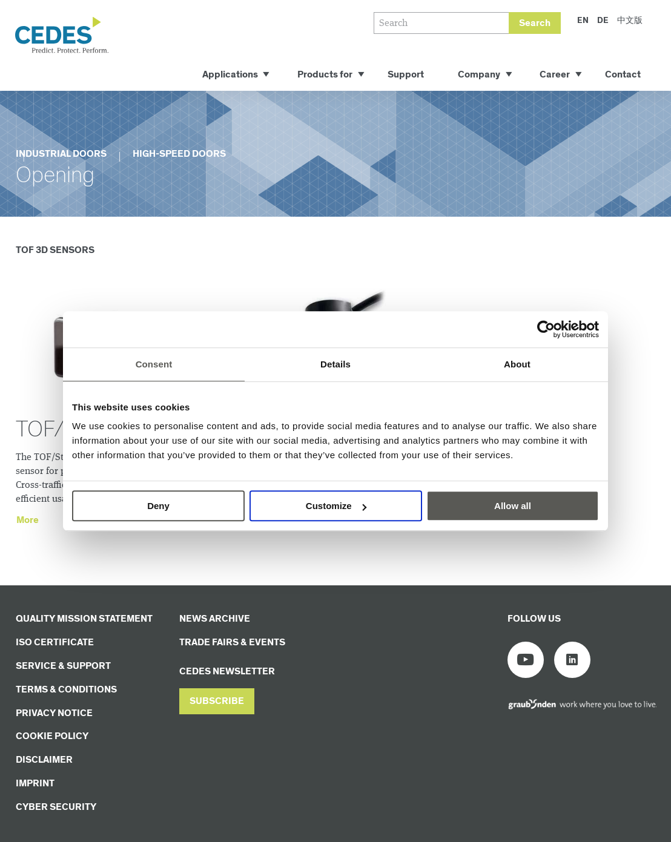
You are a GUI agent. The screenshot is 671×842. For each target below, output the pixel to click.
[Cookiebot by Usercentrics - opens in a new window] (546, 329)
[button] (216, 701)
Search (534, 23)
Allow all (512, 506)
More (27, 520)
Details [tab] (335, 364)
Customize (336, 506)
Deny (158, 506)
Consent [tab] (154, 364)
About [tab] (517, 364)
